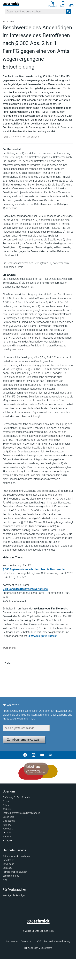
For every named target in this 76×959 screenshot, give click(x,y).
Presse (6, 801)
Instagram (8, 840)
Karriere (7, 809)
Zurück (8, 663)
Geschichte (8, 817)
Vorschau (7, 868)
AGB (39, 941)
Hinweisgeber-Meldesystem (38, 948)
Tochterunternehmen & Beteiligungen (21, 813)
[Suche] (35, 11)
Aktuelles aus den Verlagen (16, 856)
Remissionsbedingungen (15, 872)
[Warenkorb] (52, 4)
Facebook (8, 828)
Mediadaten (9, 820)
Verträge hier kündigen (14, 895)
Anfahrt (6, 805)
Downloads (8, 864)
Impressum (11, 941)
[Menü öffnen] (71, 3)
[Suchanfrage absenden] (68, 11)
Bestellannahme (11, 875)
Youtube (7, 836)
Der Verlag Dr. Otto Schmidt (16, 797)
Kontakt (7, 824)
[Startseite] (38, 923)
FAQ (5, 879)
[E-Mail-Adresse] (26, 728)
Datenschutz (27, 941)
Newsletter (8, 860)
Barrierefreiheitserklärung (57, 941)
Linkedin (7, 832)
